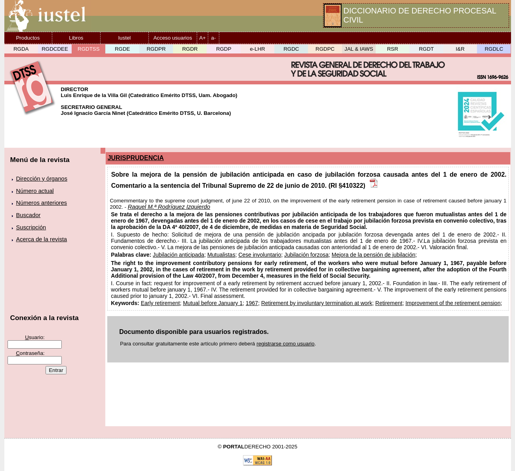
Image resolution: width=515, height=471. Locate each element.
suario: (35, 337)
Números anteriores (41, 203)
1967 (252, 303)
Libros (76, 38)
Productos (28, 38)
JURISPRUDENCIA (136, 157)
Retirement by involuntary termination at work (316, 303)
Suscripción (31, 227)
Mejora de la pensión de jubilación (373, 255)
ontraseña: (30, 353)
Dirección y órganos (42, 178)
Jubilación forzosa (306, 255)
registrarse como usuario (286, 344)
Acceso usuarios (172, 38)
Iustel (124, 38)
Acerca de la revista (41, 239)
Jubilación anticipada (178, 255)
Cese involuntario (259, 255)
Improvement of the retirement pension (452, 303)
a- (213, 38)
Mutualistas (221, 255)
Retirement (388, 303)
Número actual (35, 191)
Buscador (28, 215)
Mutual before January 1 (213, 303)
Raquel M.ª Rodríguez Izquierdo (169, 207)
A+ (202, 38)
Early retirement (160, 303)
